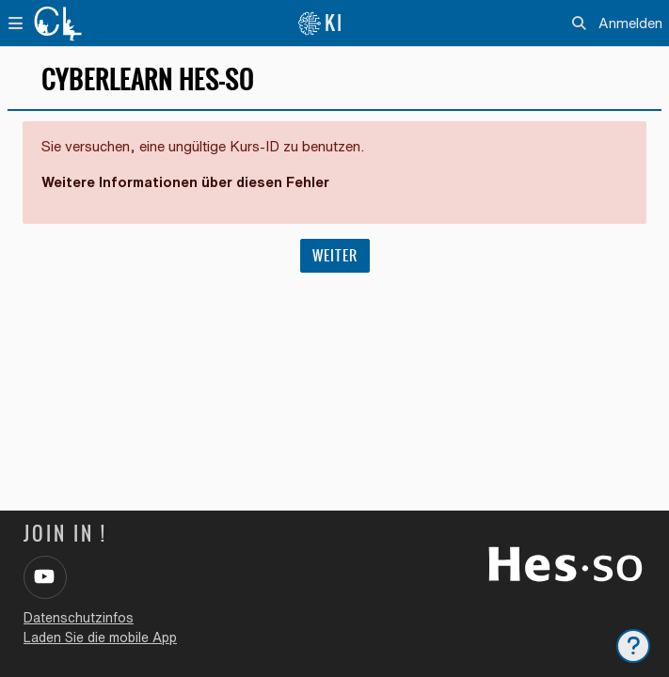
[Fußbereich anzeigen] (633, 646)
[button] (580, 23)
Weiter (335, 255)
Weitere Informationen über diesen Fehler (185, 182)
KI (320, 23)
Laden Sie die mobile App (100, 637)
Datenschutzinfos (79, 617)
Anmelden (630, 23)
